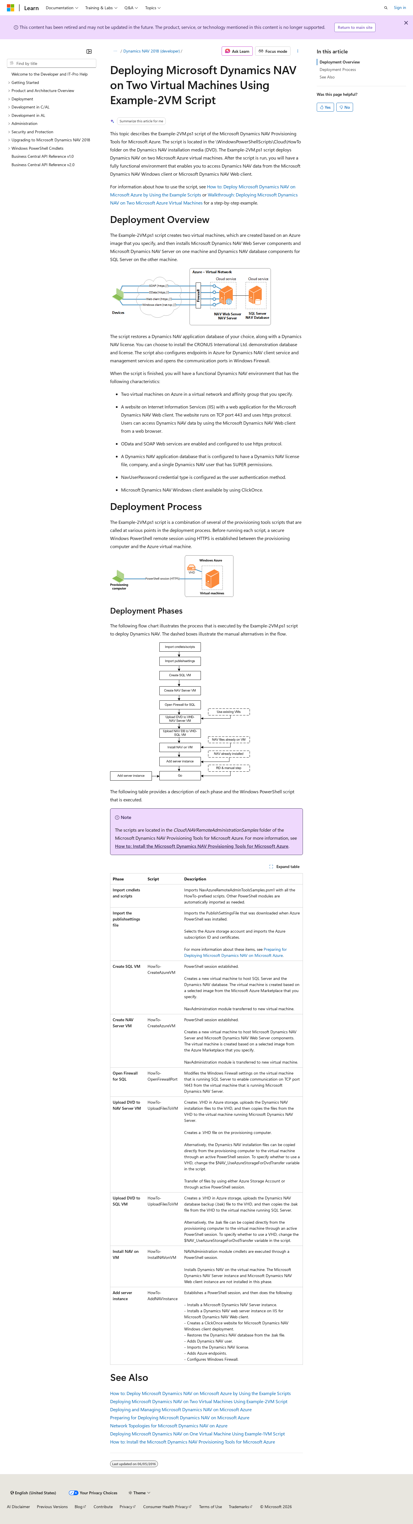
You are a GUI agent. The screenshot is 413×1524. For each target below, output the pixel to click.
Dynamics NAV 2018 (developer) (151, 51)
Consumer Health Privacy (165, 1506)
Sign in (400, 7)
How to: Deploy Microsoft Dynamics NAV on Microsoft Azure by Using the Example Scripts (200, 1393)
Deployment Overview (340, 62)
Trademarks (239, 1506)
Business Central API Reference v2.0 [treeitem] (43, 164)
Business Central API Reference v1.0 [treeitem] (43, 156)
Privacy (126, 1506)
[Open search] (386, 8)
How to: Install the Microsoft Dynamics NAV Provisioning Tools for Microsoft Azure (201, 846)
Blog (78, 1506)
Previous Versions (52, 1506)
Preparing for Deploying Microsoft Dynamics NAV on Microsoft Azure (179, 1417)
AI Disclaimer (18, 1506)
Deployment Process (338, 69)
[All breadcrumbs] (115, 51)
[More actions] (298, 51)
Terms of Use (210, 1506)
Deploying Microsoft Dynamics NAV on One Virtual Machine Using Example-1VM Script (197, 1434)
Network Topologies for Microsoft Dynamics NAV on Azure (168, 1425)
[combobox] (51, 63)
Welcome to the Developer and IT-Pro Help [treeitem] (50, 74)
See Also (327, 77)
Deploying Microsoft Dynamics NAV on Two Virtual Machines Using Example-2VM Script (198, 1401)
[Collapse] (89, 51)
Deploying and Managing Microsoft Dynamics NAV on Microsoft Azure (181, 1409)
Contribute (103, 1506)
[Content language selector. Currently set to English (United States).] (33, 1492)
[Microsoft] (10, 8)
